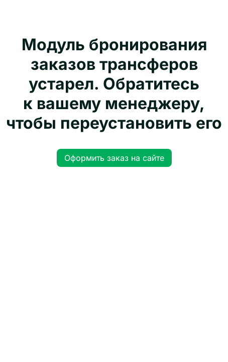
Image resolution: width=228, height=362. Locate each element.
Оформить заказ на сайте (114, 158)
